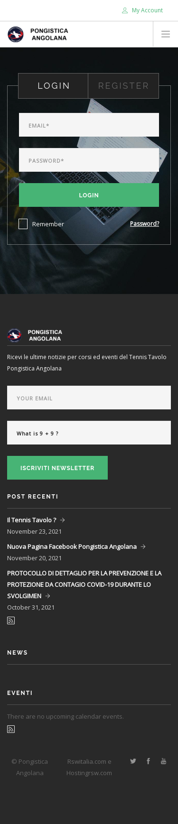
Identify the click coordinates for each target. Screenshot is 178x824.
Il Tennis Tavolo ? (31, 520)
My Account (142, 10)
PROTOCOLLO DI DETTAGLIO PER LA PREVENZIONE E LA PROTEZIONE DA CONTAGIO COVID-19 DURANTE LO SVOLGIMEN (84, 584)
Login (89, 195)
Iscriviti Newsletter (57, 468)
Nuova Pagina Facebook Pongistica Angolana (72, 546)
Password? (144, 224)
